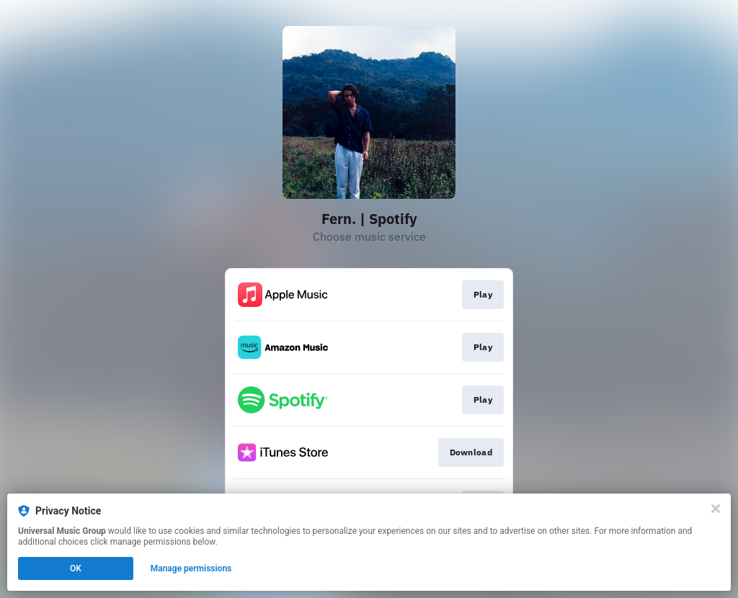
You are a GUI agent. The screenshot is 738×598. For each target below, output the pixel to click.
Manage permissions (191, 568)
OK (75, 568)
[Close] (715, 508)
